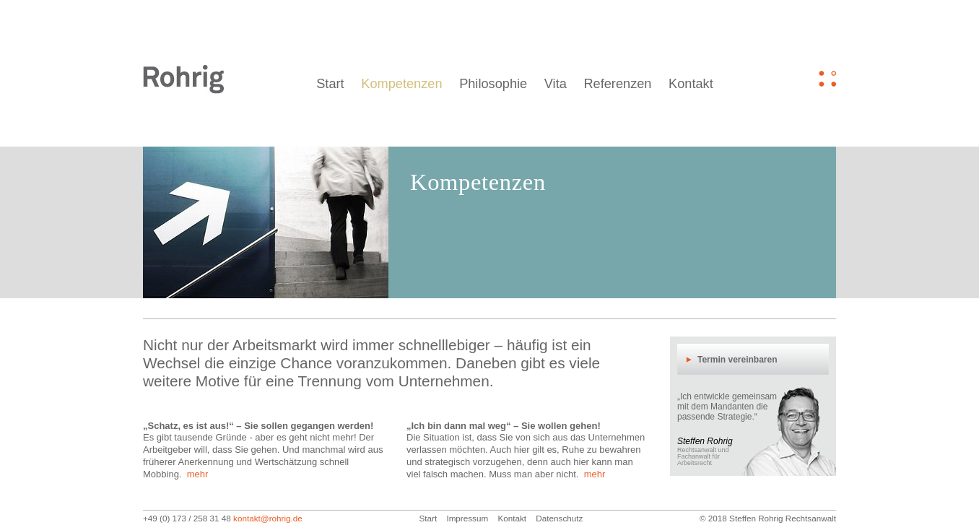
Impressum (467, 518)
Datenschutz (559, 518)
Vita (555, 84)
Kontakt (691, 84)
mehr (198, 474)
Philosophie (493, 84)
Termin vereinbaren (737, 360)
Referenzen (617, 84)
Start (330, 84)
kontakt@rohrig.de (268, 518)
